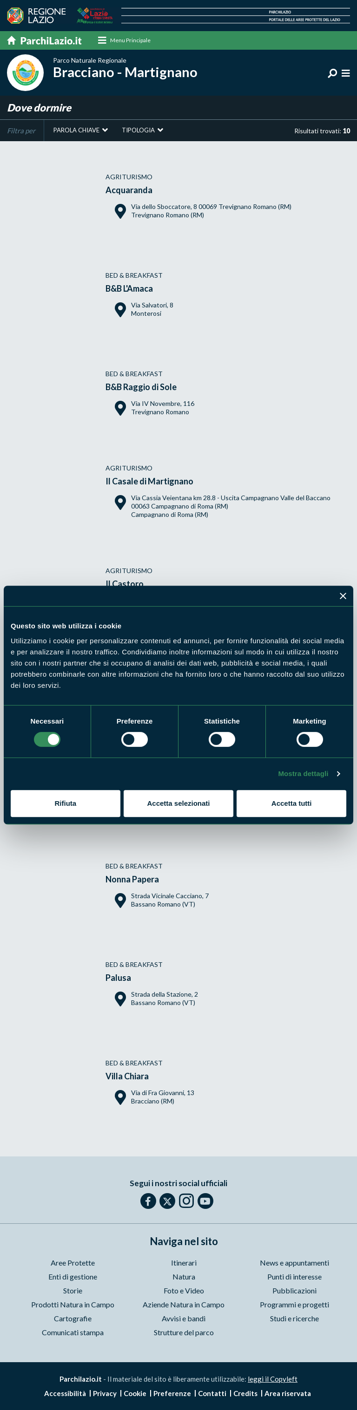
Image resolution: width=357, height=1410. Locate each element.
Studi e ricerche (294, 1318)
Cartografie (73, 1318)
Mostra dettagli (303, 773)
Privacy (105, 1393)
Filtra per (21, 130)
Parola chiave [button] (76, 130)
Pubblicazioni (294, 1290)
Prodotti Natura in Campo (72, 1304)
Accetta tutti (291, 803)
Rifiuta (65, 803)
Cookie (135, 1393)
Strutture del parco (184, 1332)
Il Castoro (125, 584)
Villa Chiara (127, 1076)
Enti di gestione (72, 1276)
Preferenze (172, 1393)
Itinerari (184, 1262)
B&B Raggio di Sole (141, 387)
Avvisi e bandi (183, 1318)
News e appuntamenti (294, 1262)
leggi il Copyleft (273, 1379)
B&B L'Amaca (129, 288)
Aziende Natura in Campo (184, 1304)
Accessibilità (65, 1393)
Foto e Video (184, 1290)
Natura (183, 1276)
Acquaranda (129, 190)
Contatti (212, 1393)
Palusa (118, 978)
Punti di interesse (294, 1276)
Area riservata (287, 1393)
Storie (72, 1290)
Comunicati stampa (73, 1332)
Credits (245, 1393)
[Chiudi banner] (343, 596)
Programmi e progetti (294, 1304)
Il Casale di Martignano (149, 481)
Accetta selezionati (178, 803)
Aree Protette (73, 1262)
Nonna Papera (132, 879)
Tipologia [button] (138, 130)
